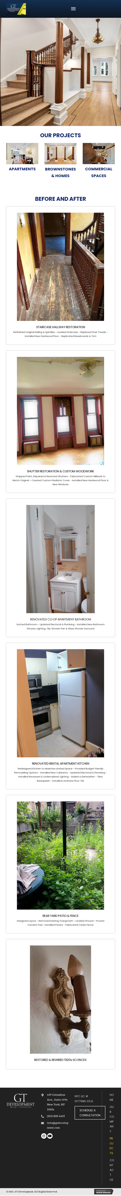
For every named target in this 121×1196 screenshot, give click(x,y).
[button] (73, 8)
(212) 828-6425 (56, 1116)
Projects (111, 1145)
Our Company (112, 1119)
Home (112, 1097)
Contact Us (112, 1170)
